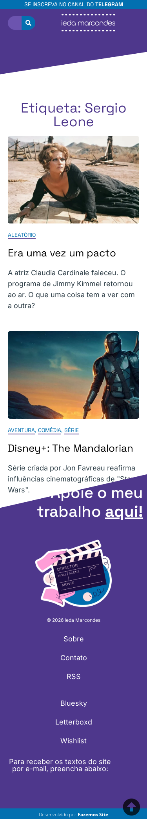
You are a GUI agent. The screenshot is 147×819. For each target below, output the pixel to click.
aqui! (124, 511)
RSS (74, 676)
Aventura (21, 430)
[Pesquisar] (28, 23)
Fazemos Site (93, 814)
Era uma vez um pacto (62, 253)
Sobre (74, 639)
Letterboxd (73, 722)
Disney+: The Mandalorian (70, 448)
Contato (73, 658)
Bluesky (73, 703)
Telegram (109, 4)
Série (71, 430)
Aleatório (22, 235)
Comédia (49, 430)
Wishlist (73, 741)
